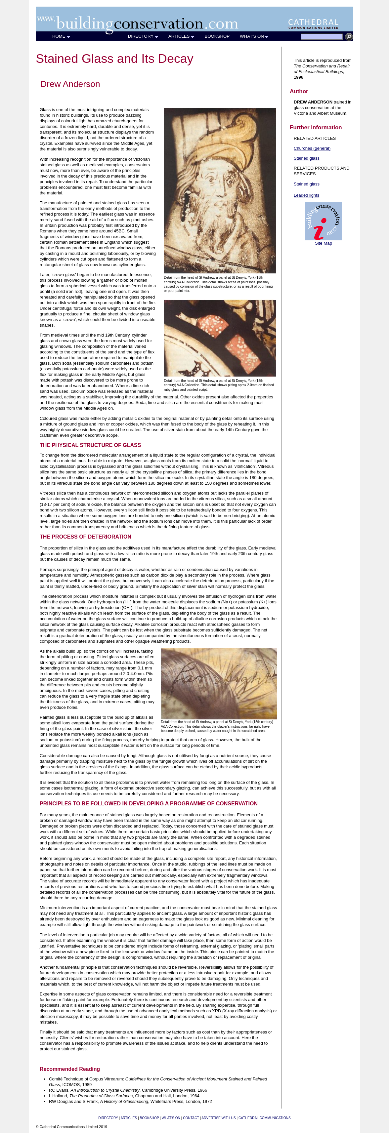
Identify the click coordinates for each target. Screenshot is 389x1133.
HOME (61, 36)
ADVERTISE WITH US (218, 1118)
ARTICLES (181, 36)
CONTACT (191, 1118)
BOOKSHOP (217, 36)
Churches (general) (312, 148)
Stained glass (307, 158)
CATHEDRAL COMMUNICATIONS (264, 1118)
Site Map (323, 243)
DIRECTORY (143, 36)
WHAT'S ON (254, 36)
